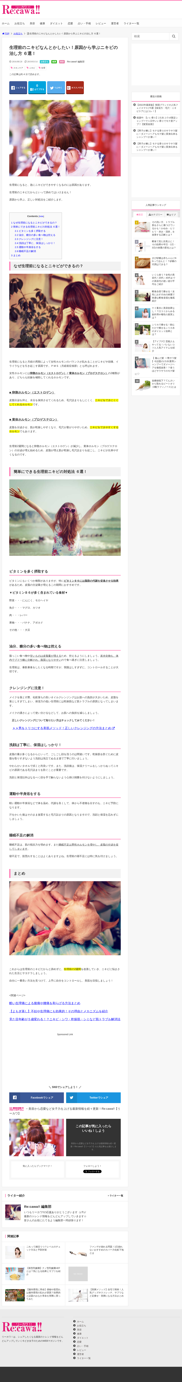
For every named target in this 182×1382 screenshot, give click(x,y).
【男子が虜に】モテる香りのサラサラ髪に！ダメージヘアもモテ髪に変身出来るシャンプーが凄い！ (156, 133)
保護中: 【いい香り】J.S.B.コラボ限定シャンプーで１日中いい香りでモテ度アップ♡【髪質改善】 (157, 120)
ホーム (6, 23)
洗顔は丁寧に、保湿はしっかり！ (35, 243)
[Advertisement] (65, 1059)
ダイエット (56, 23)
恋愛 (70, 23)
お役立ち (19, 23)
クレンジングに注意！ (29, 239)
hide (41, 216)
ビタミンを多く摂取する (30, 230)
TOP (5, 33)
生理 (43, 68)
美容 (32, 23)
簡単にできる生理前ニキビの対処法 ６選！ (35, 226)
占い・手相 (84, 23)
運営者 (115, 23)
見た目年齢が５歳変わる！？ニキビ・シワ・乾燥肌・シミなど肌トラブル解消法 (64, 1019)
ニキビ (32, 68)
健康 (42, 23)
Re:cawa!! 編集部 (75, 61)
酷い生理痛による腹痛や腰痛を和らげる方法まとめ (44, 1003)
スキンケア (18, 68)
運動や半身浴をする (28, 247)
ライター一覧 (131, 23)
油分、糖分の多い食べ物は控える (35, 235)
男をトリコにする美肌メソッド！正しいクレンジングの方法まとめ (62, 728)
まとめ (15, 255)
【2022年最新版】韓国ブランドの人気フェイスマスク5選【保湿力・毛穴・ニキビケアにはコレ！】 (157, 108)
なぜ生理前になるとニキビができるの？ (34, 222)
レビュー (101, 23)
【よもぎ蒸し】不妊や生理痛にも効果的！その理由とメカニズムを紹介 (58, 1011)
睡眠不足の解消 (25, 251)
